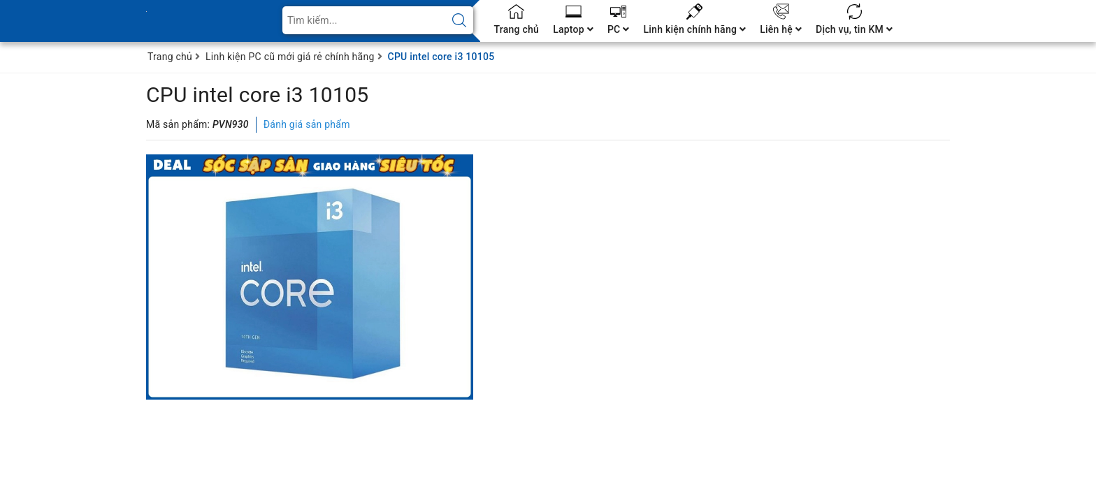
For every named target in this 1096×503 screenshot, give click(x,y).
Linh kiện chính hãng (694, 29)
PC (618, 29)
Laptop (573, 29)
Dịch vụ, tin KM (854, 29)
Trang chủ (517, 29)
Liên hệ (781, 29)
